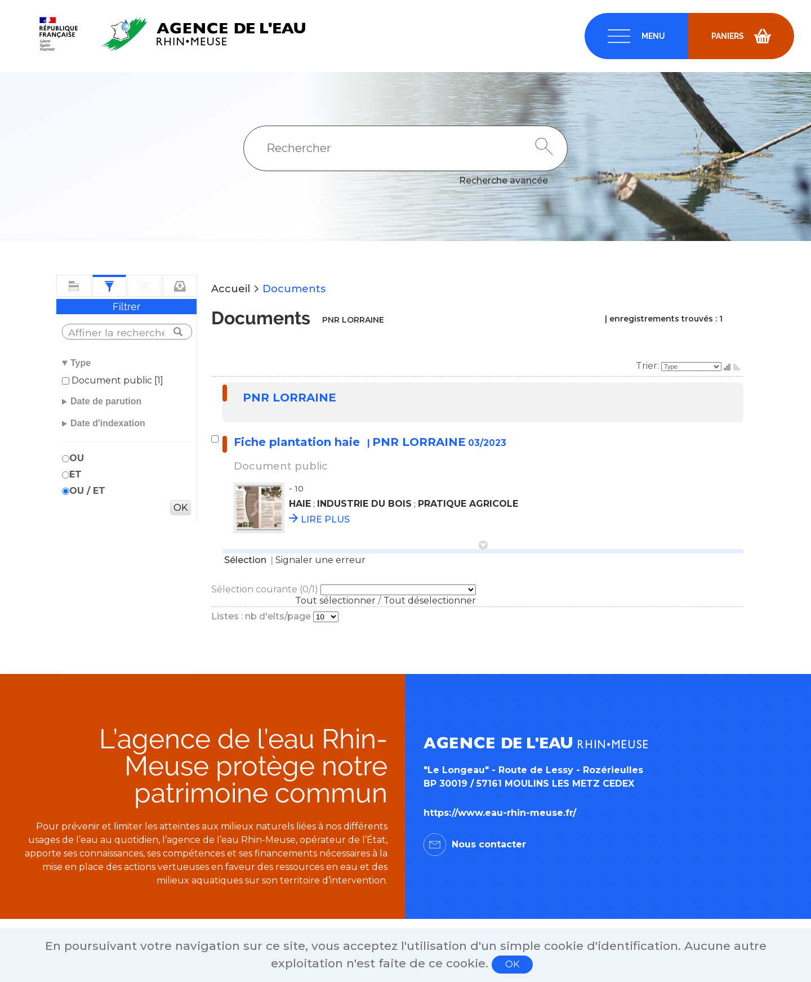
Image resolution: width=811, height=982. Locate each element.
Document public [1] (116, 380)
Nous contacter (489, 844)
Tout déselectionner (430, 600)
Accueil (230, 289)
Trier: (648, 365)
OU (76, 458)
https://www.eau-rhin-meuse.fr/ (500, 812)
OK (512, 964)
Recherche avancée (503, 180)
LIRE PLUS (325, 519)
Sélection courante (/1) (265, 589)
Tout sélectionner (335, 600)
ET (75, 474)
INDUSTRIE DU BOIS (364, 503)
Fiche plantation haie (298, 442)
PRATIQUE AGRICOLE (468, 503)
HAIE (300, 503)
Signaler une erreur (320, 560)
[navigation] (636, 36)
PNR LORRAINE (289, 397)
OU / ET (87, 490)
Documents (294, 289)
